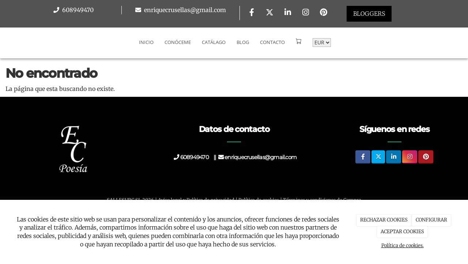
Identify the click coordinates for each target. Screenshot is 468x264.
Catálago (214, 42)
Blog (243, 42)
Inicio (146, 42)
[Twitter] (270, 13)
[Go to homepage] (3, 42)
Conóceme (178, 42)
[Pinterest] (323, 13)
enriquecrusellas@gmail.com (184, 10)
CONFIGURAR (431, 220)
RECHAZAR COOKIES (384, 220)
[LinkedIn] (287, 13)
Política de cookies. (402, 245)
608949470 (77, 10)
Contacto (272, 42)
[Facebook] (251, 13)
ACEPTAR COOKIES (402, 231)
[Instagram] (305, 13)
